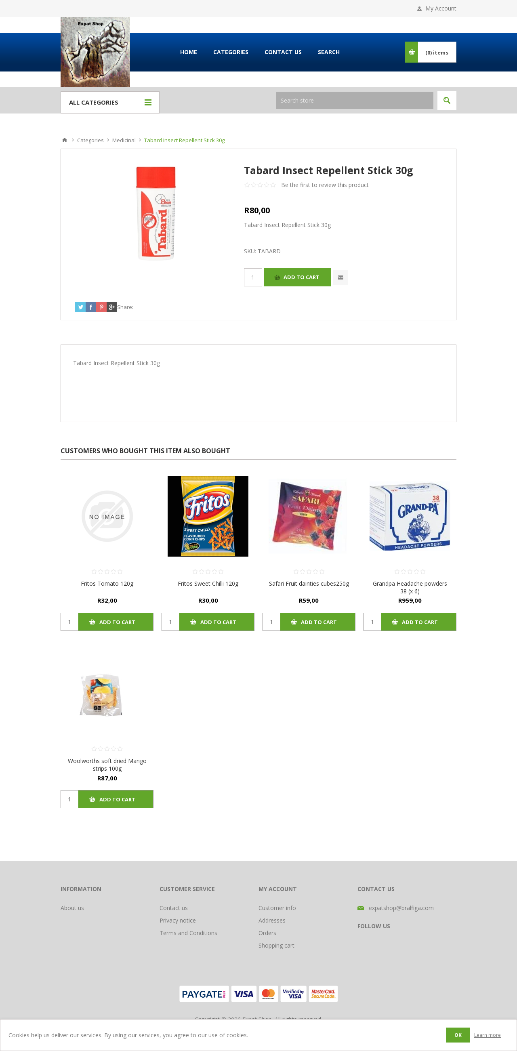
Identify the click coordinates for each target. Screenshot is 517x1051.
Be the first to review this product (325, 185)
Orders (267, 933)
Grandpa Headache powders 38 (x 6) (410, 587)
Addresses (272, 920)
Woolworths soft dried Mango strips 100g (107, 764)
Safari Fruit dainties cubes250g (309, 583)
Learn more (487, 1035)
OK (458, 1035)
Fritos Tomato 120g (107, 583)
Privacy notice (178, 920)
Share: (125, 307)
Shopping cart (276, 945)
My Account (440, 8)
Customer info (277, 908)
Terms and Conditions (188, 933)
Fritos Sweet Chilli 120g (208, 583)
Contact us (174, 908)
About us (72, 908)
